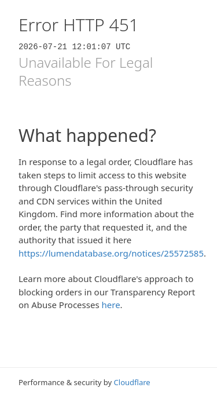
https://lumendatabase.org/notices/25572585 (111, 253)
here (111, 304)
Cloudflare (132, 382)
